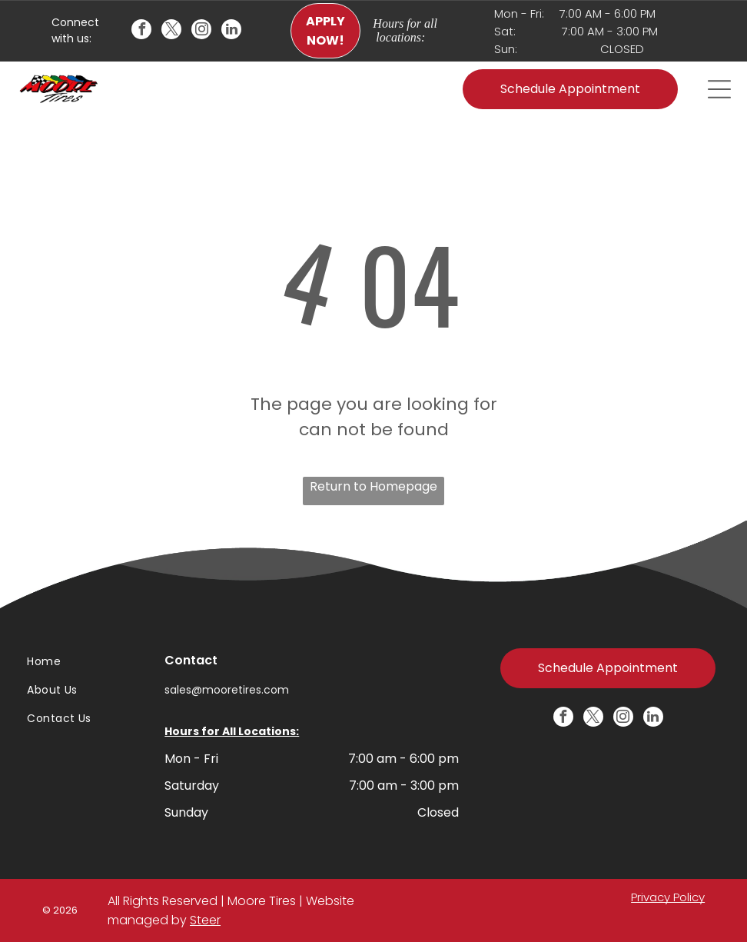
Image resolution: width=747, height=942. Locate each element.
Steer (205, 920)
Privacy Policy (668, 897)
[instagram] (201, 31)
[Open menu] (719, 89)
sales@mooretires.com (226, 689)
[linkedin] (231, 31)
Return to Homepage (373, 486)
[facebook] (141, 31)
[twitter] (171, 31)
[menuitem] (76, 662)
